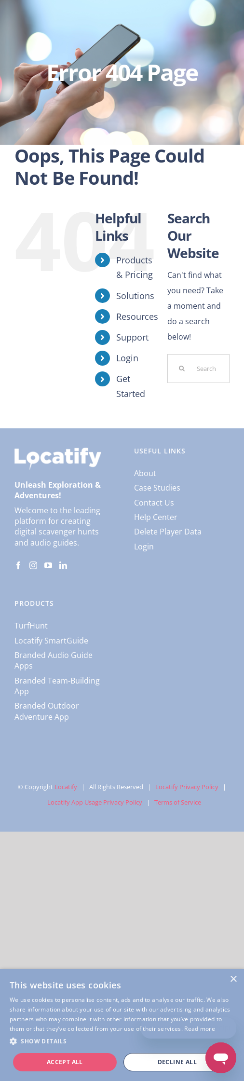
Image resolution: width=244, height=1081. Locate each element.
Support (132, 337)
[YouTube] (48, 565)
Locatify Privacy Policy (186, 786)
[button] (122, 1041)
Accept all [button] (65, 1062)
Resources (137, 316)
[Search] (181, 368)
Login (127, 358)
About (145, 473)
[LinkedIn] (63, 565)
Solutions (135, 295)
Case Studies (157, 487)
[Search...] (198, 368)
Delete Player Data (168, 531)
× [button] (233, 979)
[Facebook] (18, 565)
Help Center (155, 517)
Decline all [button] (177, 1062)
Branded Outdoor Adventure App (46, 711)
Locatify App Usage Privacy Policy (94, 802)
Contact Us (154, 502)
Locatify (66, 786)
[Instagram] (33, 565)
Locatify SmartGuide (51, 640)
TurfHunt (31, 625)
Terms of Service (177, 802)
